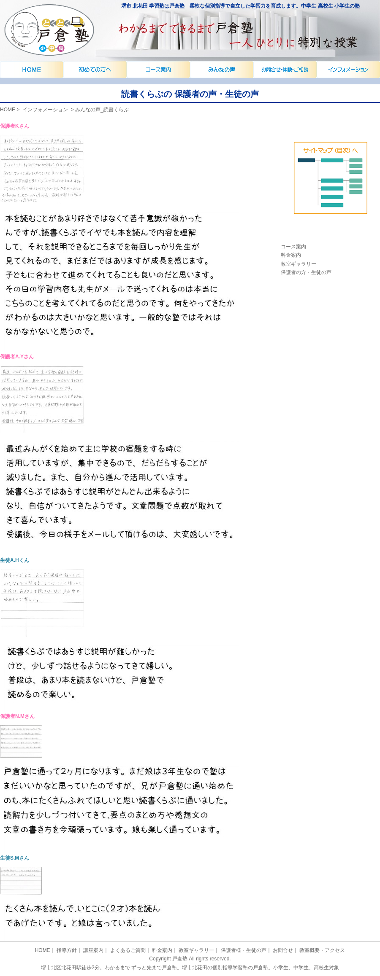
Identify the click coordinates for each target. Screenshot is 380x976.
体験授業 (330, 186)
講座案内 (221, 69)
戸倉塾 (179, 959)
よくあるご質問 (285, 69)
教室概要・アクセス (322, 950)
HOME (7, 110)
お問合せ (283, 950)
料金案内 (291, 255)
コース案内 (293, 247)
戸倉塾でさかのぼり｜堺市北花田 (31, 69)
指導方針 (67, 950)
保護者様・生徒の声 (243, 950)
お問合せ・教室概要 (348, 69)
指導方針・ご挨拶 (158, 69)
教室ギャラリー (298, 264)
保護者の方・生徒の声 (306, 272)
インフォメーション (95, 69)
